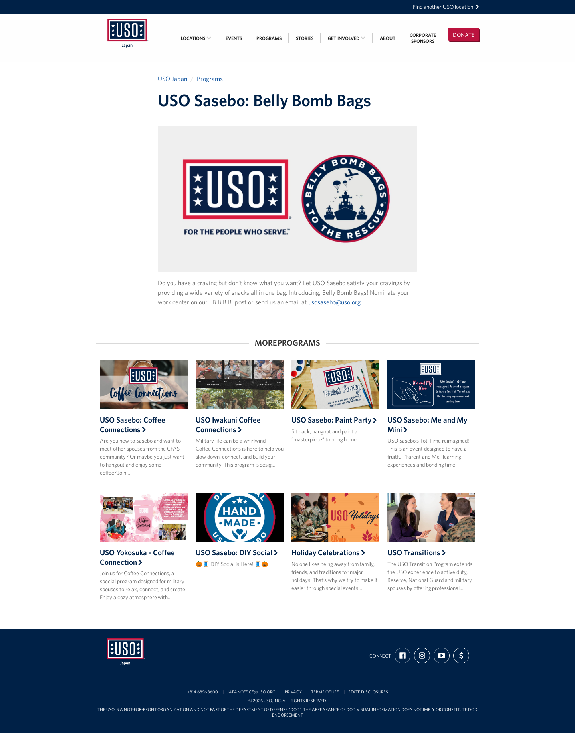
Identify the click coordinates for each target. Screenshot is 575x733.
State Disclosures (368, 692)
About (387, 38)
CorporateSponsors (423, 38)
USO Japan (172, 79)
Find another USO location (446, 7)
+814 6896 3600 (202, 692)
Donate (463, 34)
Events (234, 38)
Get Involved (346, 38)
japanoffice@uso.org (251, 692)
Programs (269, 38)
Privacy (293, 692)
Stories (304, 38)
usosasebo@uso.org (334, 302)
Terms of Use (325, 692)
